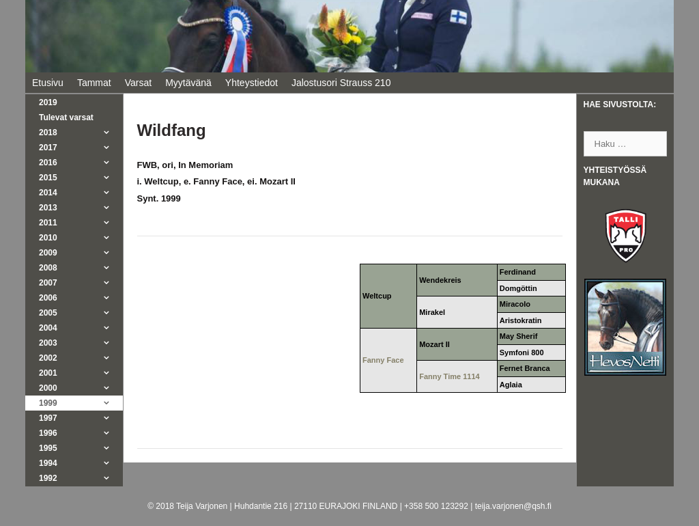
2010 (81, 237)
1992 (81, 478)
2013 (81, 207)
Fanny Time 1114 (449, 376)
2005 (81, 312)
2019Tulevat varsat (66, 110)
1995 (81, 448)
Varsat (138, 82)
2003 (81, 342)
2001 (81, 372)
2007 (81, 282)
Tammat (94, 82)
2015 (81, 177)
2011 (81, 222)
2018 (81, 132)
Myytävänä (188, 82)
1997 (81, 418)
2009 (81, 252)
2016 (81, 162)
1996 (81, 433)
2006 (81, 297)
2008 (81, 267)
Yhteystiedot (251, 82)
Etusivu (47, 82)
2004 (81, 327)
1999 (81, 403)
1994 (81, 463)
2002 (81, 357)
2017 (81, 147)
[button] (110, 132)
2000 (81, 388)
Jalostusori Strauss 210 (341, 82)
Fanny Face (383, 360)
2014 (81, 192)
